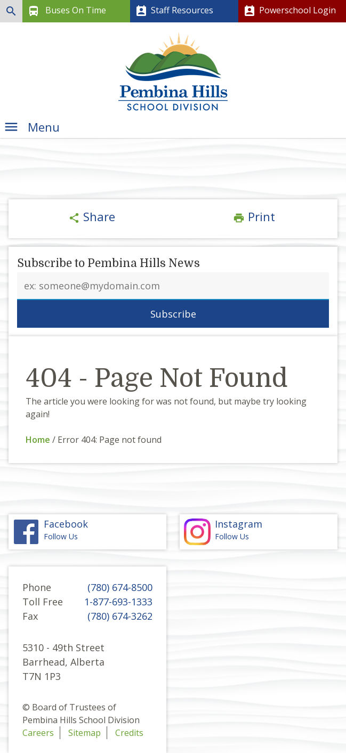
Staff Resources (173, 11)
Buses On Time (66, 11)
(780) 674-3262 (119, 616)
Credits (129, 733)
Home (38, 440)
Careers (38, 733)
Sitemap (84, 733)
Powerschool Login (289, 11)
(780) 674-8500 (119, 587)
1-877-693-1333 (118, 601)
